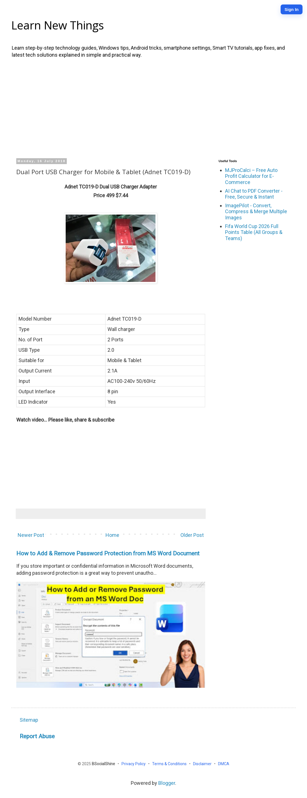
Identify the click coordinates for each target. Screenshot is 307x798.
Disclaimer (202, 764)
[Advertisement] (153, 107)
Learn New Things (57, 25)
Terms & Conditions (169, 764)
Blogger (166, 783)
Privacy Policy (134, 764)
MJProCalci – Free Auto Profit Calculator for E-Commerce (251, 176)
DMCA (223, 764)
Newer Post (31, 535)
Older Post (192, 535)
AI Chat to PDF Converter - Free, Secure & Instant (254, 194)
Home (112, 535)
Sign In (292, 9)
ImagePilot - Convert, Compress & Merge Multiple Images (256, 211)
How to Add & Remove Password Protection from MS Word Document (108, 553)
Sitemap (29, 720)
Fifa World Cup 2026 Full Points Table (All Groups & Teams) (253, 232)
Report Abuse (37, 736)
